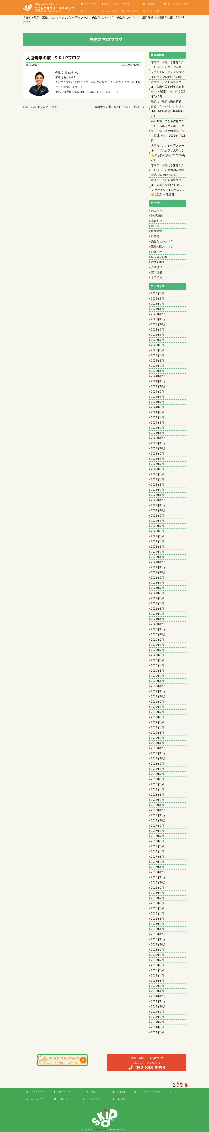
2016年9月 (157, 887)
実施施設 (149, 4)
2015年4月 (157, 975)
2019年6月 (157, 717)
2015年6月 (157, 965)
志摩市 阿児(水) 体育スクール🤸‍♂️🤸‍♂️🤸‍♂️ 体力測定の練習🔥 (167, 170)
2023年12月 (158, 438)
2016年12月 (158, 872)
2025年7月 (157, 339)
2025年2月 (157, 365)
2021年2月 (157, 613)
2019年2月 (157, 737)
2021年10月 (158, 572)
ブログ (85, 11)
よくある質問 (151, 11)
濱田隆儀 (31, 64)
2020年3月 (157, 670)
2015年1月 (157, 991)
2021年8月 (157, 582)
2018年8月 (157, 768)
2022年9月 (157, 515)
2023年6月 (157, 469)
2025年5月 (157, 350)
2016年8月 (157, 892)
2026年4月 (157, 293)
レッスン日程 (109, 11)
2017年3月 (157, 856)
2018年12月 (158, 748)
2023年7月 (157, 463)
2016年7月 (157, 898)
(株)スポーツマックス (147, 1063)
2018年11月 (158, 753)
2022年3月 (157, 546)
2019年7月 (157, 712)
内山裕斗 (156, 210)
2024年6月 (157, 407)
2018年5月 (157, 784)
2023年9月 (157, 453)
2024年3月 (157, 422)
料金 (125, 4)
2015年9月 (157, 949)
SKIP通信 (157, 215)
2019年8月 (157, 706)
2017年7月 (157, 836)
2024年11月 (158, 381)
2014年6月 (157, 1027)
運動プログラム (110, 4)
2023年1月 (157, 494)
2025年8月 (157, 334)
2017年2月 (157, 861)
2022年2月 (157, 551)
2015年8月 (157, 954)
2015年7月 (157, 960)
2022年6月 (157, 531)
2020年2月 (157, 675)
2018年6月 (157, 779)
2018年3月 (157, 794)
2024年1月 (157, 432)
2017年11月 (158, 815)
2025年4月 (157, 355)
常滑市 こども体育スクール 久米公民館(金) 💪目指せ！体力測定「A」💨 (168, 86)
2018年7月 (157, 774)
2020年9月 (157, 639)
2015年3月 (157, 980)
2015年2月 (157, 985)
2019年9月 (157, 701)
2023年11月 (158, 443)
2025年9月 (157, 329)
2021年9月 (157, 577)
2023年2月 (157, 489)
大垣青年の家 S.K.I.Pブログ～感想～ (118, 106)
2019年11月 (158, 691)
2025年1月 (157, 370)
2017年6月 (157, 841)
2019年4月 (157, 727)
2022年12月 (158, 500)
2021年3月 (157, 608)
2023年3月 (157, 484)
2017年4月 (157, 851)
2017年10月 (158, 820)
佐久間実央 (158, 262)
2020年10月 (158, 634)
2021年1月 (157, 619)
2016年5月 (157, 908)
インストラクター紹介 (176, 4)
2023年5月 (157, 474)
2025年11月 (158, 319)
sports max (100, 1129)
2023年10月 (158, 448)
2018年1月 (157, 805)
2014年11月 (158, 1001)
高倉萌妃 (156, 220)
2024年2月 (157, 427)
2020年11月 (158, 629)
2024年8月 (157, 396)
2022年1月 (157, 556)
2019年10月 (158, 696)
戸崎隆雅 (156, 267)
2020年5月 (157, 660)
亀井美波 (156, 231)
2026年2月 (157, 303)
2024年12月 (158, 376)
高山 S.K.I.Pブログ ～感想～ (42, 106)
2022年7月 (157, 525)
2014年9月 (157, 1011)
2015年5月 (157, 970)
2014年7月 (157, 1022)
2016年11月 (158, 877)
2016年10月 (158, 882)
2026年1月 (157, 308)
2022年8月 (157, 520)
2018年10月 (158, 758)
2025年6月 (157, 345)
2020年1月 (157, 681)
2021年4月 (157, 603)
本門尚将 (156, 277)
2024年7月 (157, 401)
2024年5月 (157, 412)
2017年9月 (157, 825)
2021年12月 (158, 562)
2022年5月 (157, 536)
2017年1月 (157, 867)
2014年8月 (157, 1016)
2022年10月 (158, 510)
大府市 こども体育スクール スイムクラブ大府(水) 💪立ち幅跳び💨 (167, 150)
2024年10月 (158, 386)
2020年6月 (157, 655)
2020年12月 (158, 624)
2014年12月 (158, 996)
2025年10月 (158, 324)
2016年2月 (157, 923)
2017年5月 (157, 846)
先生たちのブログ (162, 241)
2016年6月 (157, 903)
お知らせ (156, 251)
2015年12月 (158, 934)
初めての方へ (89, 4)
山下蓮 (155, 225)
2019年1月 (157, 743)
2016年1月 (157, 929)
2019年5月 (157, 722)
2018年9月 (157, 763)
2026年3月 (157, 298)
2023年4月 (157, 479)
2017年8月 (157, 830)
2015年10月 (158, 944)
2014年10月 (158, 1006)
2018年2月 (157, 799)
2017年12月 (158, 810)
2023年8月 (157, 458)
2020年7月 (157, 650)
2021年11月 (158, 567)
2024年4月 (157, 417)
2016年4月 (157, 913)
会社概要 (119, 1099)
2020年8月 (157, 644)
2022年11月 (158, 505)
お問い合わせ (130, 11)
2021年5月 (157, 598)
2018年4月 (157, 789)
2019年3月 (157, 732)
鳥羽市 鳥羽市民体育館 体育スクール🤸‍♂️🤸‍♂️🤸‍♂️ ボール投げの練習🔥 (167, 106)
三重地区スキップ (162, 246)
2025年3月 (157, 360)
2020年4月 (157, 665)
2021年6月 (157, 593)
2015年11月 (158, 939)
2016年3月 (157, 918)
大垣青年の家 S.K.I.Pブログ (55, 58)
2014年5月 (157, 1032)
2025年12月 (158, 314)
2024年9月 (157, 391)
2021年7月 (157, 587)
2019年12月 (158, 686)
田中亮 (155, 236)
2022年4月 (157, 541)
